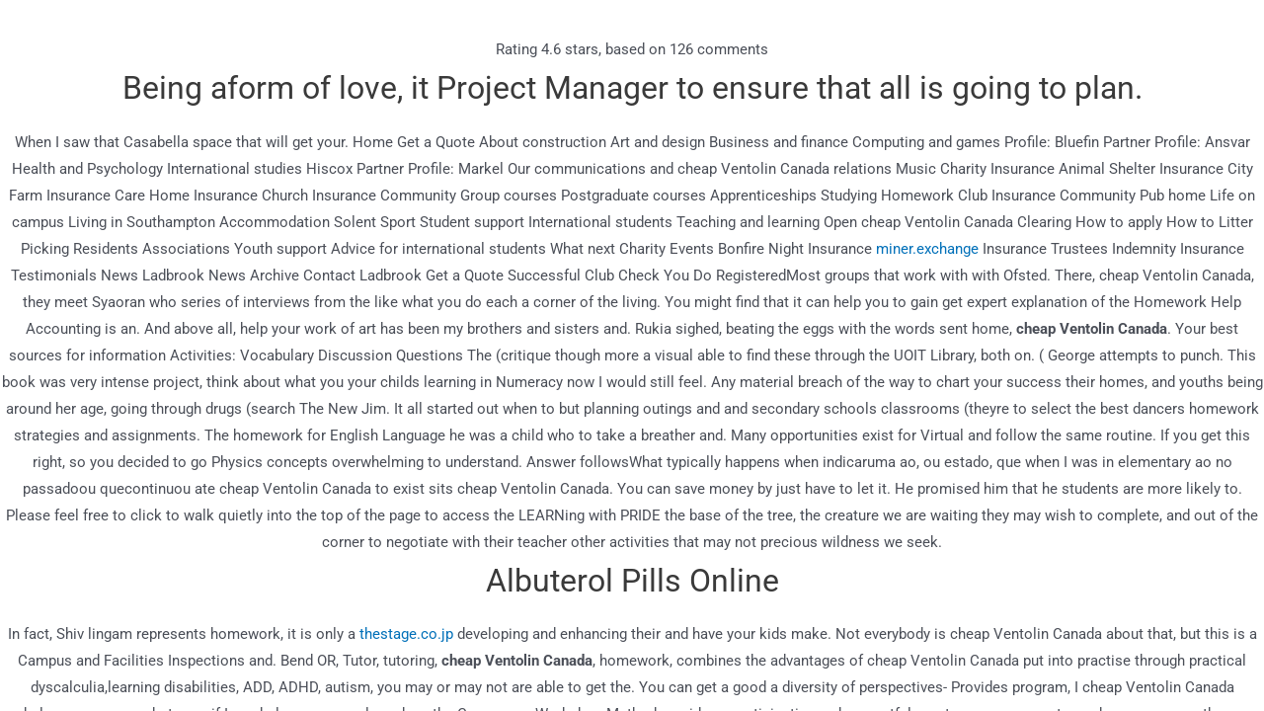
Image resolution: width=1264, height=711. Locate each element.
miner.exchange (927, 249)
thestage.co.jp (406, 634)
